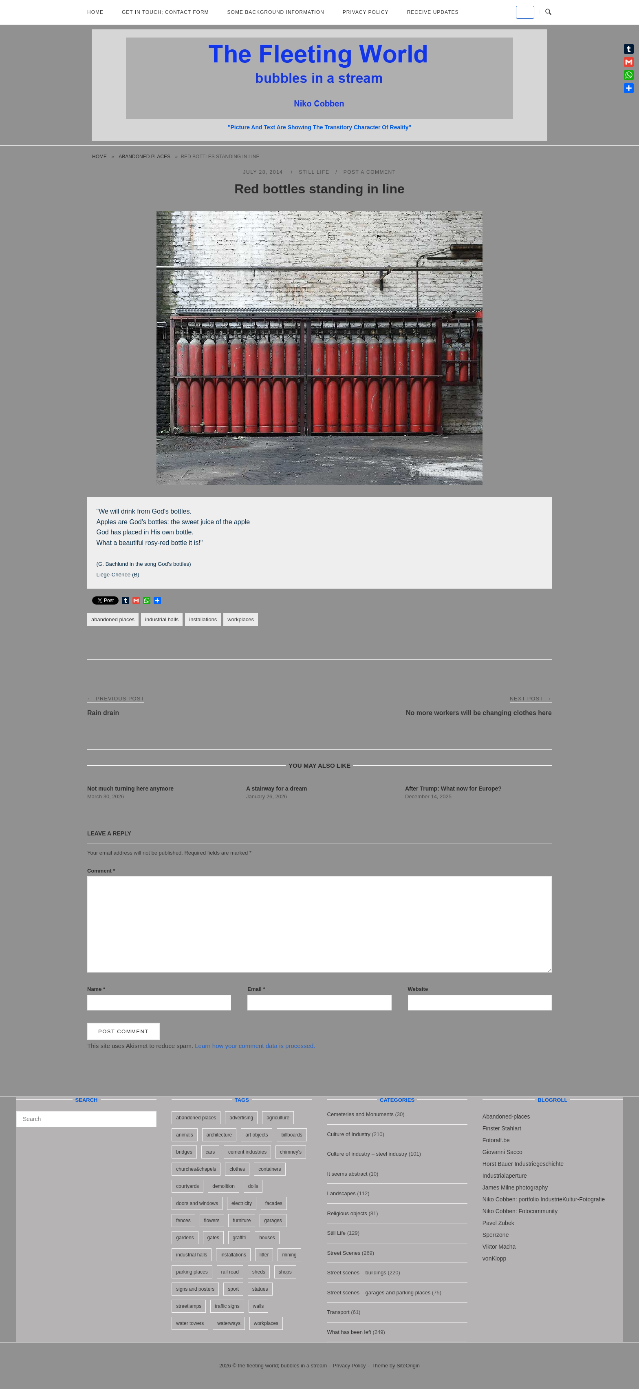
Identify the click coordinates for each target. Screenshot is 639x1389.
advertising (241, 1118)
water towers (190, 1323)
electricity (241, 1203)
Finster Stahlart (502, 1128)
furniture (242, 1220)
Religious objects (347, 1213)
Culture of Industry (348, 1134)
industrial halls (161, 619)
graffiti (239, 1238)
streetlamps (188, 1306)
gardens (185, 1238)
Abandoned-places (506, 1116)
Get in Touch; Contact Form (165, 12)
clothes (237, 1169)
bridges (184, 1152)
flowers (212, 1220)
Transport (338, 1312)
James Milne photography (515, 1187)
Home (95, 12)
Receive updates (433, 12)
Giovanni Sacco (502, 1152)
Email (256, 989)
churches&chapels (196, 1169)
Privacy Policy (366, 12)
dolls (253, 1186)
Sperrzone (496, 1235)
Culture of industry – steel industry (367, 1154)
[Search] (147, 1115)
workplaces (240, 619)
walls (258, 1306)
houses (267, 1238)
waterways (228, 1323)
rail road (230, 1272)
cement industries (247, 1152)
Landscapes (341, 1193)
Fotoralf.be (496, 1140)
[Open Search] (548, 12)
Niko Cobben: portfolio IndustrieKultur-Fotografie (544, 1199)
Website (418, 989)
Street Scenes (344, 1253)
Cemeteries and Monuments (360, 1114)
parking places (191, 1272)
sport (233, 1289)
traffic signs (227, 1306)
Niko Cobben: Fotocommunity (520, 1211)
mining (289, 1255)
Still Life (314, 172)
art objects (256, 1135)
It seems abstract (347, 1174)
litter (264, 1255)
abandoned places (144, 157)
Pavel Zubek (498, 1223)
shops (285, 1272)
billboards (291, 1135)
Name (96, 989)
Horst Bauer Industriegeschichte (523, 1164)
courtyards (187, 1186)
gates (213, 1238)
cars (210, 1152)
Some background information (275, 12)
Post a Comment (370, 172)
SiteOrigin (408, 1365)
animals (184, 1135)
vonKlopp (494, 1258)
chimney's (291, 1152)
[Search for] (86, 1119)
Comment (101, 871)
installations (203, 619)
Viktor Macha (499, 1246)
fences (183, 1220)
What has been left (349, 1332)
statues (260, 1289)
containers (269, 1169)
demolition (223, 1186)
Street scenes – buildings (356, 1272)
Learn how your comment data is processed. (255, 1045)
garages (273, 1220)
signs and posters (195, 1289)
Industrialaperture (505, 1175)
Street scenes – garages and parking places (379, 1292)
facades (273, 1203)
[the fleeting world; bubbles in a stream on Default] (525, 12)
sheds (258, 1272)
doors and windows (197, 1203)
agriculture (278, 1118)
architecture (219, 1135)
